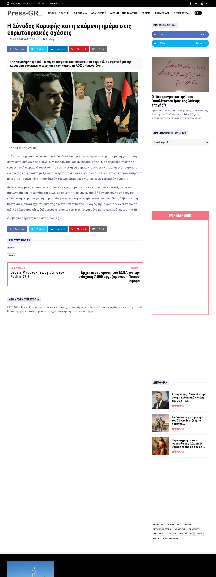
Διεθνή (50, 39)
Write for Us (56, 3)
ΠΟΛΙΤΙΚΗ (64, 13)
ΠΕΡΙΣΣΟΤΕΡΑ (181, 13)
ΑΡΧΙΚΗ (52, 13)
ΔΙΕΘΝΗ (114, 13)
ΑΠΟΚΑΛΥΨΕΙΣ (129, 13)
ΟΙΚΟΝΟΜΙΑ (80, 13)
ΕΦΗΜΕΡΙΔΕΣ (162, 13)
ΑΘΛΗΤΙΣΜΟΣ (98, 13)
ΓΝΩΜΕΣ (146, 13)
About (41, 3)
